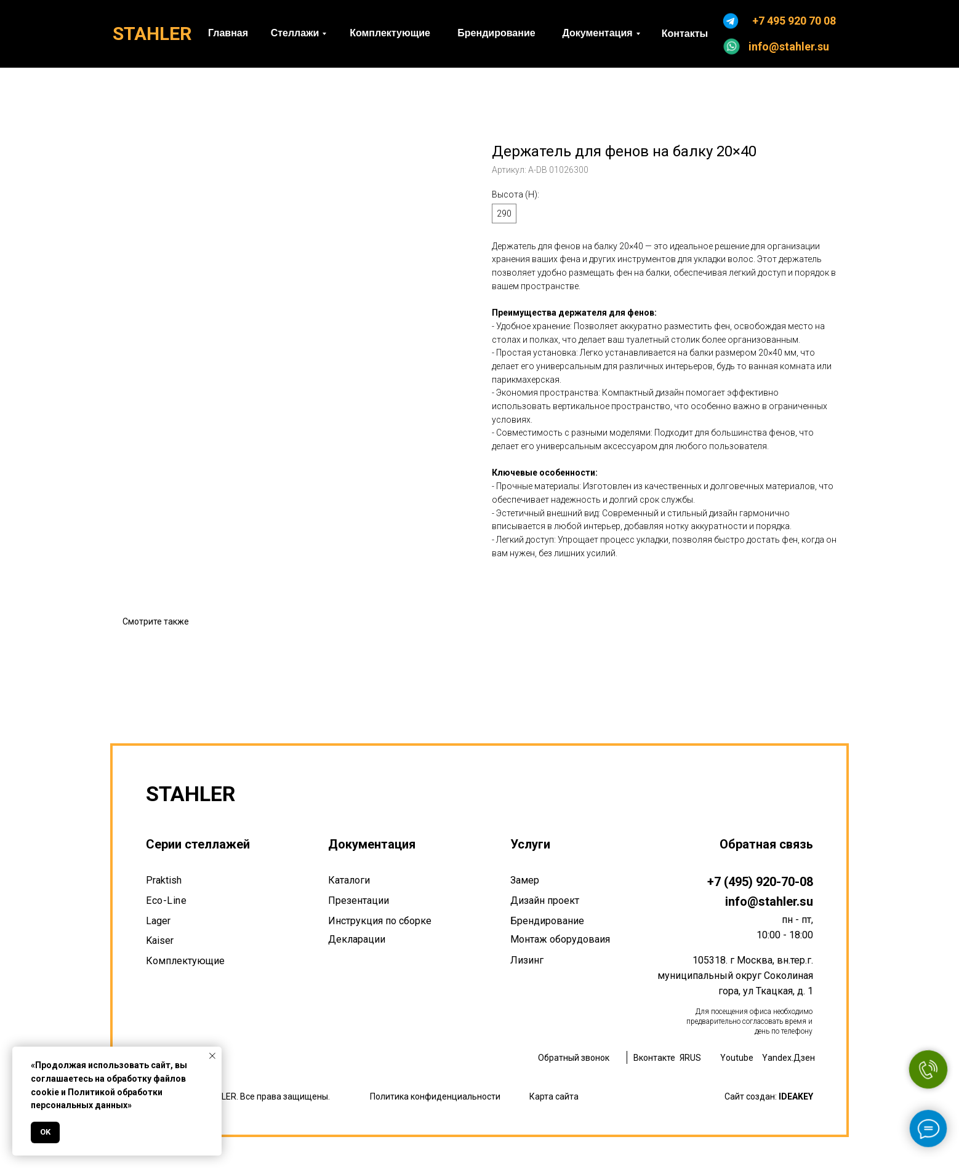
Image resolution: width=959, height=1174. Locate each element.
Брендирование (547, 921)
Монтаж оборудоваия (560, 939)
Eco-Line (166, 900)
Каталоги (349, 880)
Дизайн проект (544, 900)
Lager (158, 921)
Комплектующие (185, 961)
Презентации (358, 900)
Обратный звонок (573, 1058)
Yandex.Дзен (788, 1058)
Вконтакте (654, 1058)
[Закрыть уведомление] (212, 1056)
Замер (524, 880)
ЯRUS (690, 1058)
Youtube (736, 1058)
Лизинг (527, 960)
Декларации (356, 939)
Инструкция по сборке (379, 921)
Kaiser (160, 940)
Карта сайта (554, 1096)
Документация (371, 844)
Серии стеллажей (198, 844)
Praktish (164, 880)
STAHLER (152, 33)
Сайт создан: (768, 1096)
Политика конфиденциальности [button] (435, 1096)
